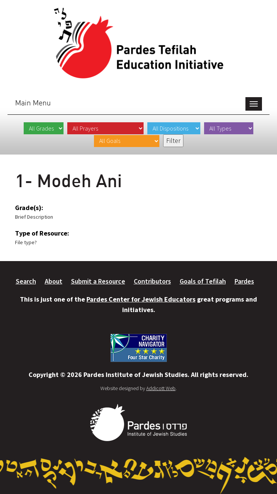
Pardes (244, 281)
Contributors (152, 281)
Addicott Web (161, 388)
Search (26, 281)
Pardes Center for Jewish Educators (140, 299)
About (53, 281)
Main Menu (33, 102)
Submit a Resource (98, 281)
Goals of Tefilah (203, 281)
